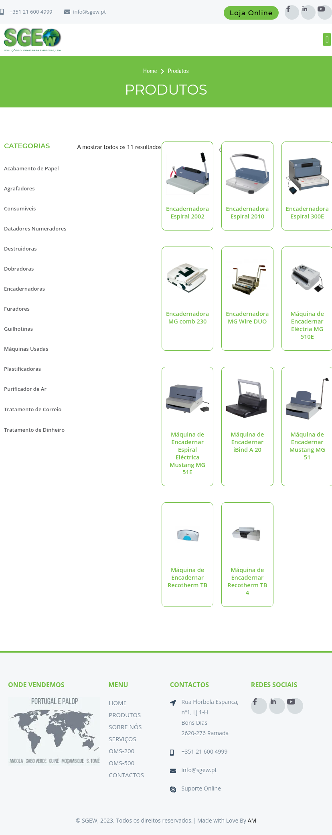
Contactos (126, 775)
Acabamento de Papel (31, 168)
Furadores (17, 308)
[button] (327, 39)
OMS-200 (121, 751)
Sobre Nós (125, 727)
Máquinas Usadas (26, 348)
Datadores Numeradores (35, 228)
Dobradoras (19, 268)
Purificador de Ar (25, 388)
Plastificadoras (22, 368)
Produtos (125, 715)
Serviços (122, 739)
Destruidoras (20, 248)
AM (252, 820)
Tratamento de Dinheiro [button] (34, 429)
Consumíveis (20, 208)
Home (118, 703)
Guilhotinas (18, 328)
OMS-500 (121, 763)
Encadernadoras (24, 288)
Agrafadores (19, 188)
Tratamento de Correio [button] (32, 409)
